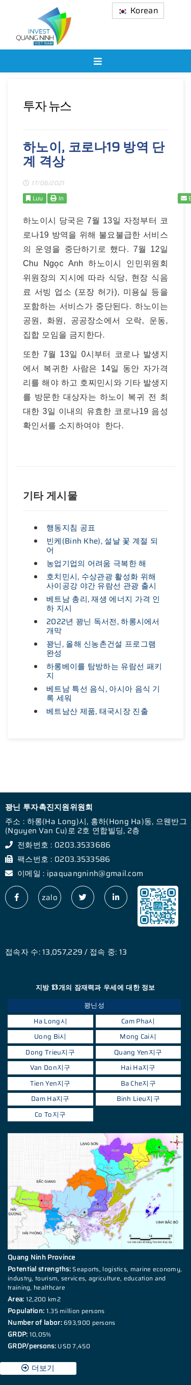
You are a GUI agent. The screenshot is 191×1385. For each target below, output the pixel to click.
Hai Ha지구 (138, 1067)
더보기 (38, 1368)
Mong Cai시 (138, 1036)
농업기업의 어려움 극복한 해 (96, 563)
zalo (50, 897)
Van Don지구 (50, 1067)
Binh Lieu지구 (138, 1098)
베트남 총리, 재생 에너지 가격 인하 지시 (103, 603)
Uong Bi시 (50, 1036)
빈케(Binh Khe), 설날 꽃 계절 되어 (102, 545)
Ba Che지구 (138, 1083)
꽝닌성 (94, 1005)
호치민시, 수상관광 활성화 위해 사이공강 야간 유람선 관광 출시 (101, 581)
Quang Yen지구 (138, 1052)
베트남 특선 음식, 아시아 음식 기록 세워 (103, 693)
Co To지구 (50, 1114)
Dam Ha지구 (50, 1098)
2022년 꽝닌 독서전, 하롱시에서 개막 (103, 626)
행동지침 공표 (70, 528)
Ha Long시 (50, 1021)
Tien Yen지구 (50, 1083)
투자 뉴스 (47, 106)
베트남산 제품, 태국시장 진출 (97, 711)
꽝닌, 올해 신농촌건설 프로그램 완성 (101, 648)
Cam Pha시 (138, 1021)
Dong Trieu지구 (50, 1052)
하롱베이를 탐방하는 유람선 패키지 (104, 671)
